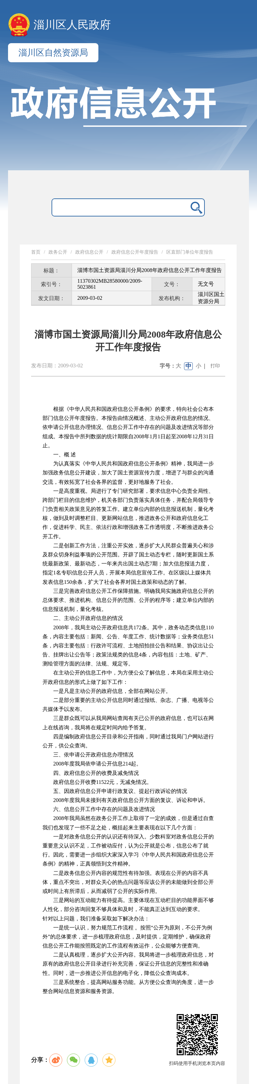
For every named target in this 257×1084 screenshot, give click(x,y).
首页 (35, 252)
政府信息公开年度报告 (134, 252)
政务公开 (58, 252)
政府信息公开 (89, 252)
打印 (215, 365)
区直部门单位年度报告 (189, 252)
